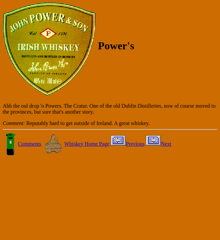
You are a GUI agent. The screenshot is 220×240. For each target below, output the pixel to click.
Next (158, 144)
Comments (22, 144)
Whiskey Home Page (75, 144)
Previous (127, 144)
